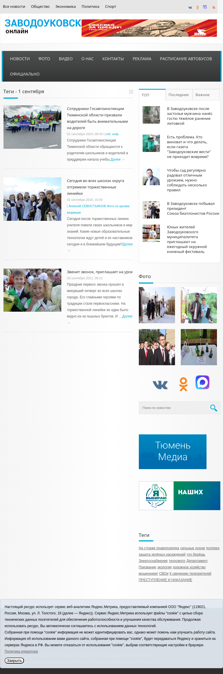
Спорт (110, 6)
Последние (179, 94)
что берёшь (196, 554)
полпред (213, 548)
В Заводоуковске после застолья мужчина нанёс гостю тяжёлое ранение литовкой (190, 116)
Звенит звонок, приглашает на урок (100, 271)
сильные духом (192, 548)
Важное (203, 94)
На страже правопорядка (159, 548)
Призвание (147, 567)
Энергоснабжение (153, 561)
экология (164, 567)
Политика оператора (21, 651)
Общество (40, 6)
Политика (90, 6)
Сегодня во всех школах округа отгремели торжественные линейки (95, 187)
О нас (87, 58)
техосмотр (177, 561)
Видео (66, 58)
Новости (20, 58)
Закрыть (14, 660)
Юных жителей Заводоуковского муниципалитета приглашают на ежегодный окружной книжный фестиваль (187, 239)
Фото (44, 58)
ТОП (146, 95)
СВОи (163, 574)
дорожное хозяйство (189, 567)
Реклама (141, 58)
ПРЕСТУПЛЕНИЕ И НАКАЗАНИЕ (165, 580)
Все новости (14, 6)
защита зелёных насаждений (162, 554)
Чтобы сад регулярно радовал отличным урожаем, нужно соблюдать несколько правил (187, 180)
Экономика (66, 6)
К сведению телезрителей (190, 574)
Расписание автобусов (186, 58)
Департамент (197, 561)
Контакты (113, 58)
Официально (25, 74)
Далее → (117, 159)
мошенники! (148, 574)
